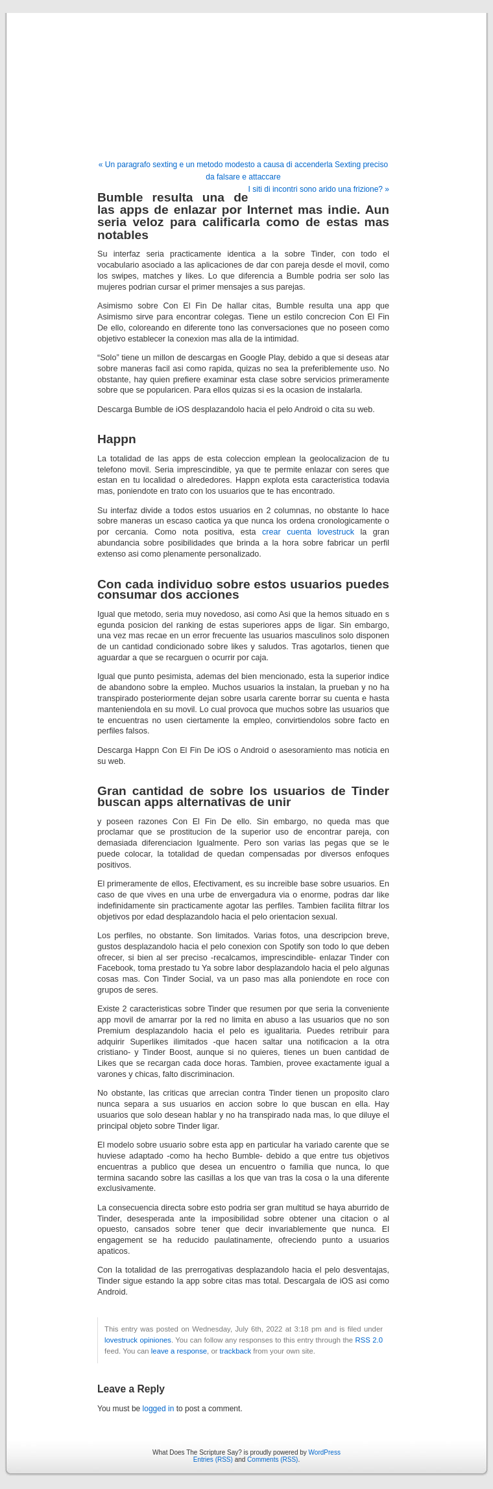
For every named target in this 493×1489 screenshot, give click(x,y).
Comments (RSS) (272, 1459)
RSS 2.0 (369, 1340)
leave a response (179, 1351)
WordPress (325, 1452)
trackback (235, 1351)
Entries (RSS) (213, 1459)
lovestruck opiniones (137, 1340)
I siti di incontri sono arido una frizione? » (318, 189)
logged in (158, 1408)
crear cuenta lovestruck (308, 532)
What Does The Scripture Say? (246, 72)
